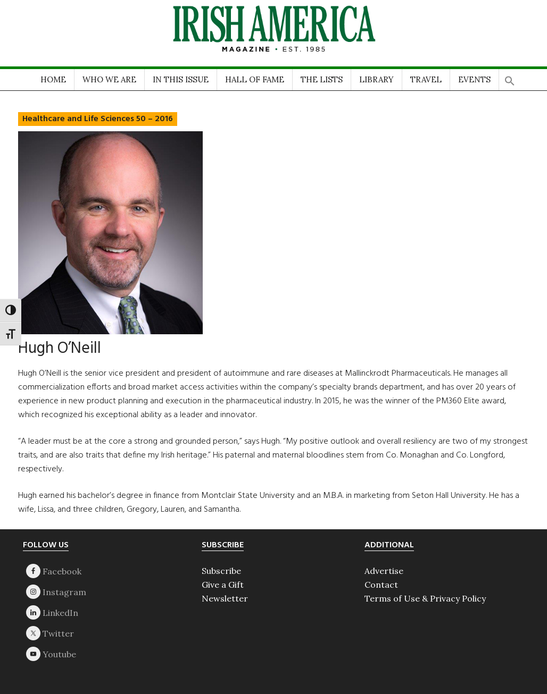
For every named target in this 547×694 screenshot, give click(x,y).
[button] (509, 77)
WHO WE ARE (109, 79)
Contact (381, 584)
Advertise (383, 570)
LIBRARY (376, 79)
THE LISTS (322, 79)
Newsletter (225, 598)
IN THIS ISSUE (181, 79)
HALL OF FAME (254, 79)
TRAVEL (426, 79)
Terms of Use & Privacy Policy (425, 598)
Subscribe (221, 570)
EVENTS (474, 79)
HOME (53, 79)
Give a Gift (223, 584)
